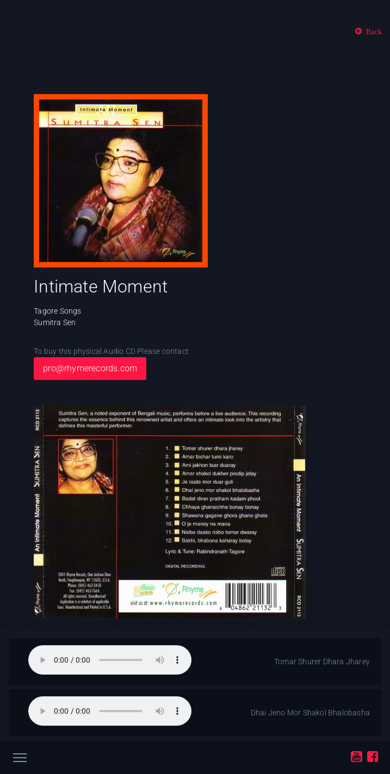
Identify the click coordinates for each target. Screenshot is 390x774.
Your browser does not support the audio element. (109, 660)
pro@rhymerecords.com (90, 369)
